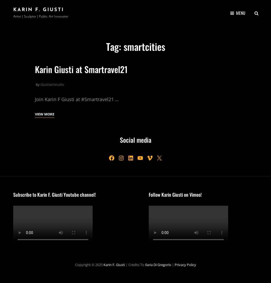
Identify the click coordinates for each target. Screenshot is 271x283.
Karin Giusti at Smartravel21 (81, 69)
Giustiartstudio (52, 84)
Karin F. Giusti (38, 9)
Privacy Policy (185, 264)
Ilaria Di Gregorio (158, 264)
